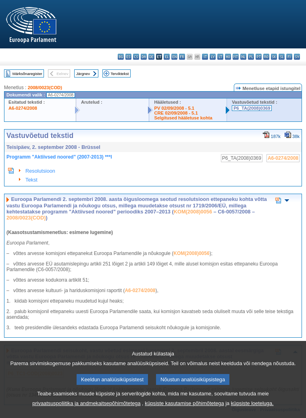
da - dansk (144, 57)
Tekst (31, 180)
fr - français (182, 57)
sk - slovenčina (274, 57)
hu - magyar (228, 57)
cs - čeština (136, 57)
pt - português (259, 57)
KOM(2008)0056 (193, 212)
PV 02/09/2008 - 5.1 (174, 108)
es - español (128, 57)
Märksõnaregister (27, 73)
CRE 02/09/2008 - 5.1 (176, 113)
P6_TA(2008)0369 (251, 108)
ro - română (266, 57)
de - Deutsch (151, 57)
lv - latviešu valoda (213, 57)
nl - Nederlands (243, 57)
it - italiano (205, 57)
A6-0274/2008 (22, 108)
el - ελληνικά (167, 57)
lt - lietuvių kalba (220, 57)
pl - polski (251, 57)
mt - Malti (236, 57)
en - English (174, 57)
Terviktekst (119, 73)
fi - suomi (289, 57)
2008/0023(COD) (45, 87)
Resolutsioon (40, 171)
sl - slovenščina (282, 57)
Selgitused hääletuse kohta (183, 117)
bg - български (121, 57)
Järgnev (83, 73)
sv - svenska (297, 57)
